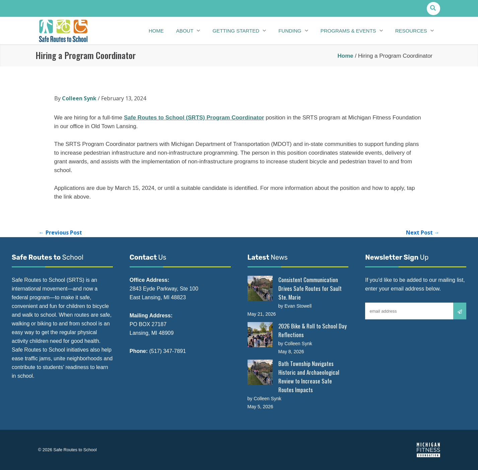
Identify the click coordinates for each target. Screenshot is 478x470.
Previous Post (60, 232)
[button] (433, 8)
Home (345, 56)
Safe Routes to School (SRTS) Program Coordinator (194, 117)
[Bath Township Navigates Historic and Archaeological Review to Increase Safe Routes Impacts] (260, 372)
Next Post (422, 232)
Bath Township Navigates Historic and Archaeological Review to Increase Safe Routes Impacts (308, 376)
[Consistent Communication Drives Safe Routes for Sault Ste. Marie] (260, 288)
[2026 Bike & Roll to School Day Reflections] (260, 334)
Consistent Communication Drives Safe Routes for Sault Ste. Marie (310, 288)
